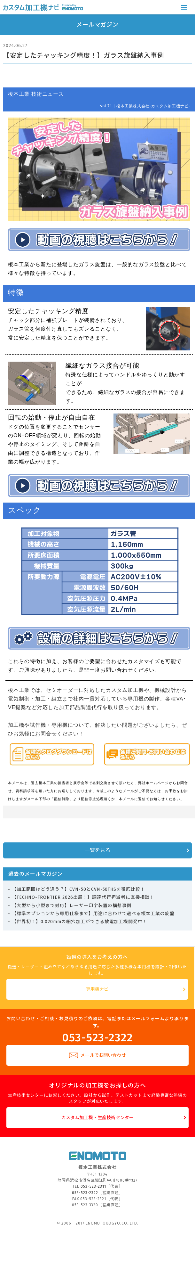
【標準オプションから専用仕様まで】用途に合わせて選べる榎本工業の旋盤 (93, 913)
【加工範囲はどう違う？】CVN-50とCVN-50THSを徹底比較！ (78, 889)
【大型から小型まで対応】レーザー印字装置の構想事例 (72, 905)
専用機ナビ (97, 989)
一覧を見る (98, 850)
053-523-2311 (93, 1186)
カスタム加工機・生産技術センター (97, 1117)
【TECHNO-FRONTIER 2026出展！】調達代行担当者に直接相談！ (83, 897)
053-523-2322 (97, 1037)
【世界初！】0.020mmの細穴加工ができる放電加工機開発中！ (79, 921)
